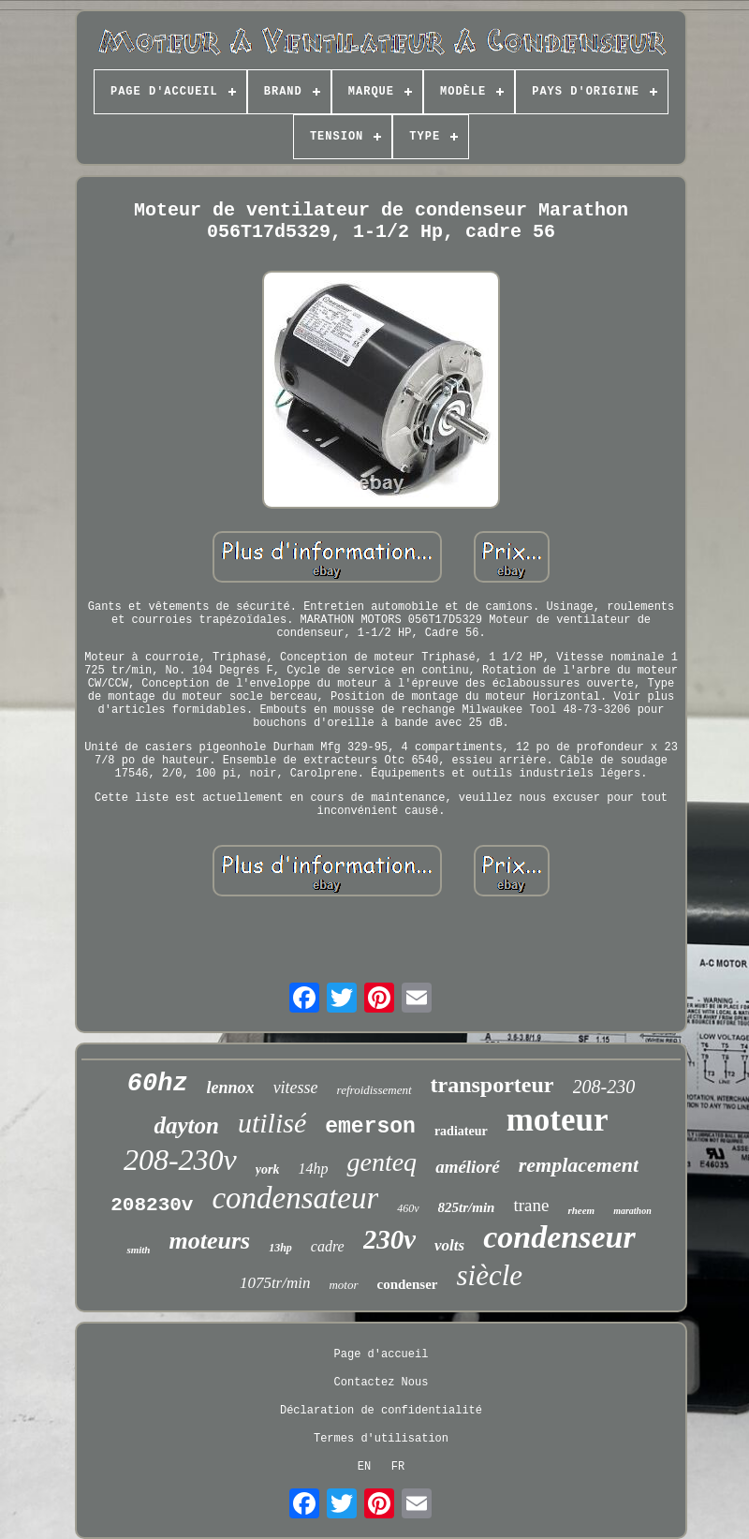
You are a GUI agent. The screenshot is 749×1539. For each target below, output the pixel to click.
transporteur (492, 1085)
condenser (407, 1284)
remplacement (579, 1164)
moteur (558, 1120)
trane (531, 1205)
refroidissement (374, 1090)
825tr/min (466, 1207)
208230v (151, 1205)
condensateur (295, 1198)
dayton (186, 1125)
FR (397, 1466)
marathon (632, 1211)
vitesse (295, 1087)
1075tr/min (275, 1283)
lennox (231, 1087)
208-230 (604, 1086)
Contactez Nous (381, 1382)
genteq (381, 1161)
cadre (328, 1246)
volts (449, 1245)
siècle (490, 1275)
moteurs (209, 1240)
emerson (370, 1127)
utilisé (272, 1122)
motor (343, 1285)
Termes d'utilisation (381, 1438)
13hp (280, 1247)
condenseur (559, 1237)
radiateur (461, 1131)
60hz (157, 1084)
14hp (313, 1168)
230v (389, 1239)
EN (364, 1466)
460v (408, 1208)
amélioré (467, 1166)
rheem (581, 1210)
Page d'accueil (381, 1354)
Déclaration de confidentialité (381, 1410)
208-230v (180, 1159)
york (268, 1169)
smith (138, 1249)
